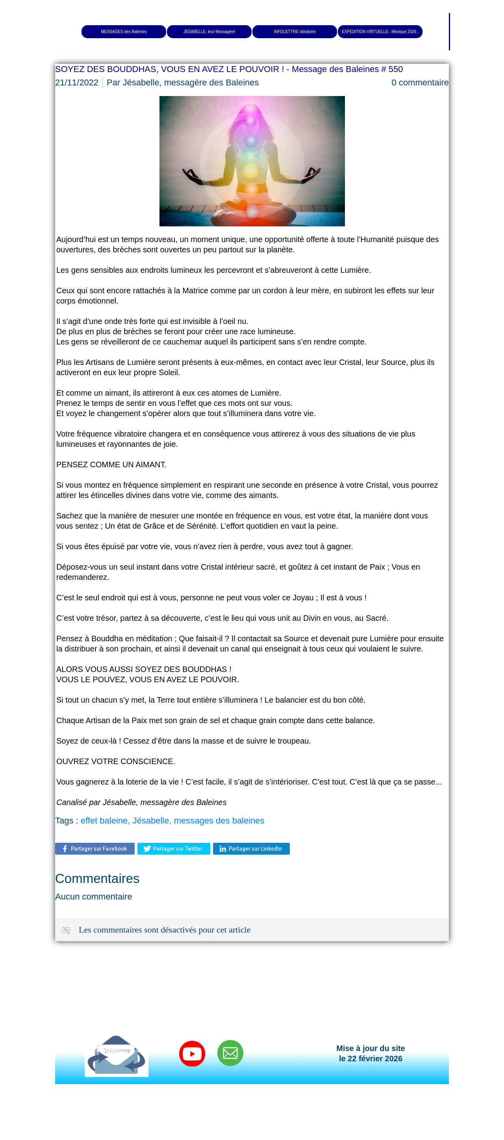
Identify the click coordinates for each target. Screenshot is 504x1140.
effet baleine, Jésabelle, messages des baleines (173, 820)
